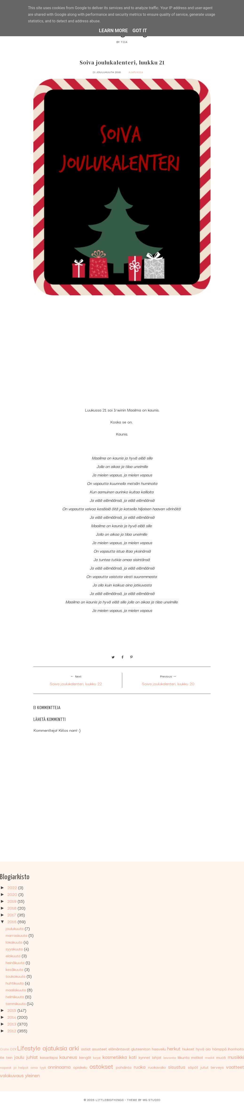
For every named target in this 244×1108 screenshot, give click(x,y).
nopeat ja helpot (14, 1067)
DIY (13, 1049)
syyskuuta (15, 949)
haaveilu (159, 1048)
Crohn (4, 1049)
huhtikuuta (15, 983)
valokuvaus (12, 1075)
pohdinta (123, 1067)
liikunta (183, 1057)
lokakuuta (15, 942)
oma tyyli (38, 1067)
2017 (12, 914)
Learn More (113, 30)
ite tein (6, 1057)
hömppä (219, 1048)
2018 (12, 908)
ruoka (140, 1066)
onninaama (59, 1066)
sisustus (176, 1066)
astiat (86, 1048)
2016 (12, 921)
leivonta (169, 1057)
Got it (140, 30)
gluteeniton (140, 1048)
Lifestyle (28, 1047)
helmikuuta (15, 996)
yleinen (32, 1075)
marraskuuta (17, 935)
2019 (12, 901)
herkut (174, 1048)
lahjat (156, 1057)
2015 (12, 1010)
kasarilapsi (49, 1057)
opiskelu (80, 1067)
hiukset (188, 1048)
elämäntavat (119, 1048)
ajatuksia (136, 72)
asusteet (99, 1048)
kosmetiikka (114, 1057)
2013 (12, 1024)
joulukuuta (15, 928)
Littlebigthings (110, 1099)
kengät (85, 1057)
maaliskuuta (16, 989)
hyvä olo (203, 1048)
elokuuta (14, 955)
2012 (12, 1030)
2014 (12, 1017)
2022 (12, 887)
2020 (12, 894)
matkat (197, 1057)
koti (133, 1057)
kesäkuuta (15, 969)
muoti (221, 1057)
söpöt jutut (198, 1067)
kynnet (144, 1057)
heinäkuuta (16, 962)
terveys (217, 1067)
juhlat (32, 1057)
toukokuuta (16, 976)
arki (74, 1047)
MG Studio (151, 1099)
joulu (19, 1057)
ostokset (101, 1066)
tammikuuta (16, 1003)
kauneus (68, 1057)
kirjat (97, 1057)
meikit (210, 1057)
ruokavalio (157, 1067)
